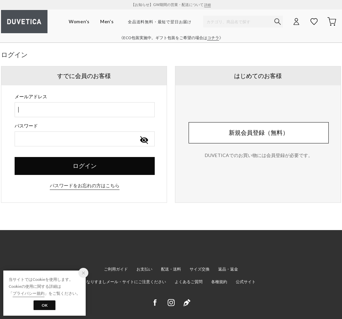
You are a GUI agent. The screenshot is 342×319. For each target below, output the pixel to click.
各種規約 (219, 281)
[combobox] (85, 109)
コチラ (213, 37)
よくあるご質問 (189, 281)
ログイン (85, 165)
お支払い (144, 269)
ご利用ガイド (116, 269)
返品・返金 (228, 269)
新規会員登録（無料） (259, 132)
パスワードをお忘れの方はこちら (85, 185)
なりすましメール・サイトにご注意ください (126, 281)
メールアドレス (31, 96)
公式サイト (246, 281)
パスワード (26, 125)
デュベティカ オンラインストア (24, 21)
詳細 (207, 5)
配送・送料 (171, 269)
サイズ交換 (200, 269)
